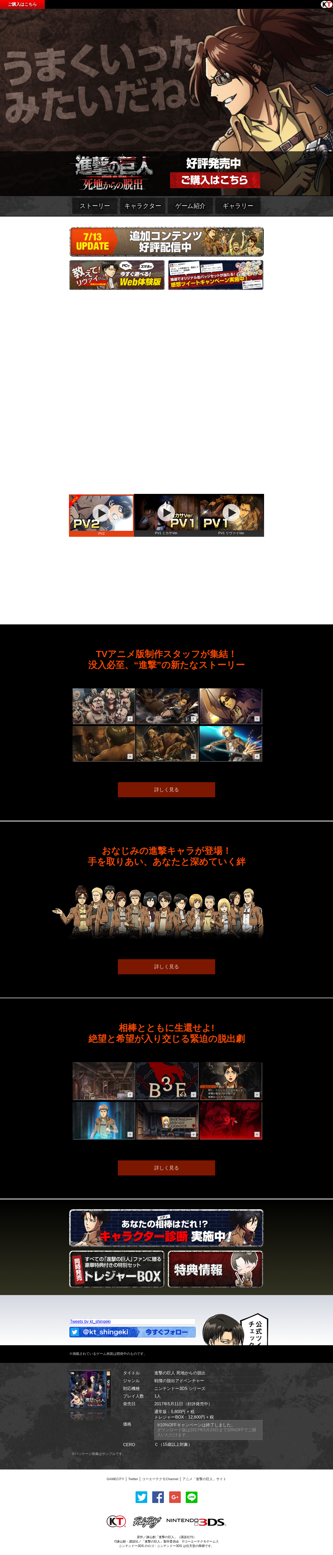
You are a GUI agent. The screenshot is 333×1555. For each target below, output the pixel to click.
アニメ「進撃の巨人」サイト (204, 1479)
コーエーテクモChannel (160, 1479)
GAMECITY (115, 1479)
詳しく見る (166, 789)
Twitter (133, 1479)
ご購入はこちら (22, 4)
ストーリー (95, 205)
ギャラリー (238, 205)
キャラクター (142, 205)
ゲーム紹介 (190, 205)
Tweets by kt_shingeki (90, 1321)
